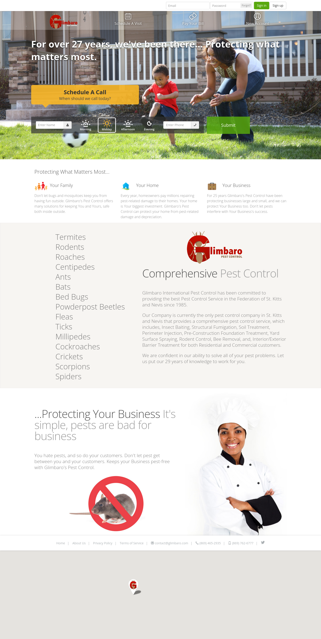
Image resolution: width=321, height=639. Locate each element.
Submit (228, 125)
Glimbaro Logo (63, 21)
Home (60, 543)
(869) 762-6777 (240, 543)
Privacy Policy (102, 543)
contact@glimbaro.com (169, 543)
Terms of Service (132, 543)
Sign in (261, 5)
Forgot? (246, 5)
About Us (79, 543)
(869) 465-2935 (208, 543)
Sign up (278, 5)
